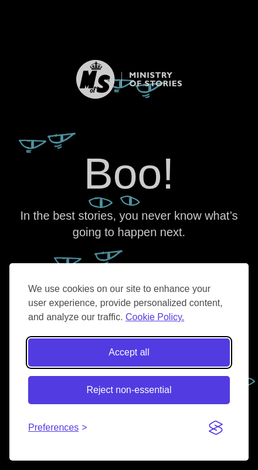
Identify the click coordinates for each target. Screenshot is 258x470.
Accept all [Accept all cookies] (128, 352)
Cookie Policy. (154, 317)
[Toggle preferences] (57, 428)
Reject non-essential (129, 390)
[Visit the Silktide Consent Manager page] (216, 428)
